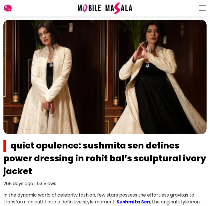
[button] (7, 8)
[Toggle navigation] (202, 8)
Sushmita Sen (133, 202)
